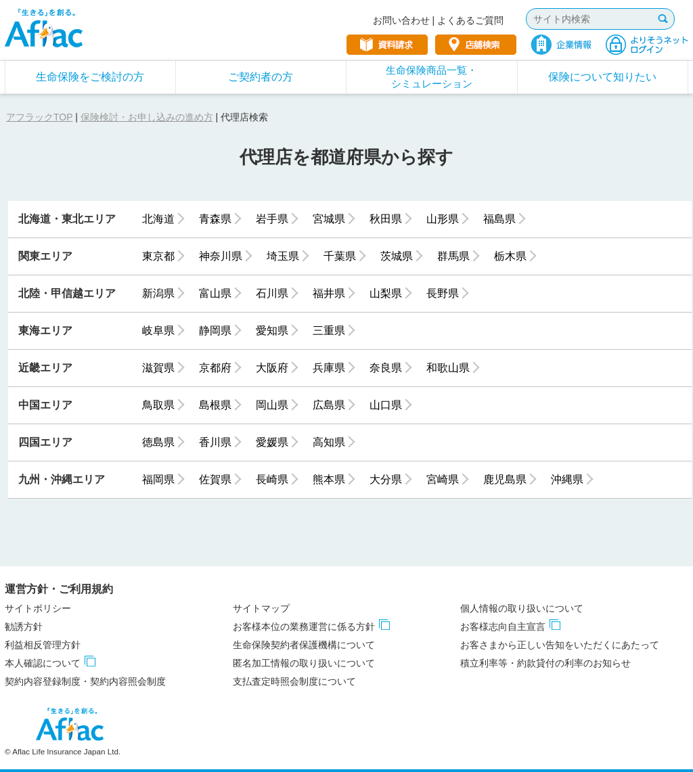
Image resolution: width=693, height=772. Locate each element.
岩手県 (272, 219)
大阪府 (272, 367)
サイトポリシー (38, 608)
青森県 (215, 219)
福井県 (329, 293)
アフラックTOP (39, 117)
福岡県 (158, 479)
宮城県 (329, 219)
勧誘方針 (24, 626)
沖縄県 (567, 479)
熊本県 (329, 479)
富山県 (215, 293)
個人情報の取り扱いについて (521, 608)
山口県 (386, 405)
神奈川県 (220, 256)
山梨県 (386, 293)
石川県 (272, 293)
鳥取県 (158, 405)
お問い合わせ (401, 20)
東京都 (158, 256)
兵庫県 (329, 367)
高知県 (329, 442)
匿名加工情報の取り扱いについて (304, 663)
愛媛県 (272, 442)
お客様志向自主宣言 (502, 626)
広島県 (329, 405)
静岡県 (215, 330)
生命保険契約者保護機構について (304, 644)
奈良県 (386, 367)
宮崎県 (442, 479)
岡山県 (272, 405)
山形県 (442, 219)
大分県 (386, 479)
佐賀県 (215, 479)
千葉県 (339, 256)
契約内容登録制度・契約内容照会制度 (85, 681)
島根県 (215, 405)
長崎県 (272, 479)
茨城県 (396, 256)
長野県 (442, 293)
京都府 (215, 367)
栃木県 (510, 256)
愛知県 (272, 330)
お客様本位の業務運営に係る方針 (304, 626)
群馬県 (453, 256)
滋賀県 (158, 367)
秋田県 (386, 219)
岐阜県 (158, 330)
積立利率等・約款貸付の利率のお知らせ (545, 663)
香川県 (215, 442)
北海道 (158, 219)
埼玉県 (283, 256)
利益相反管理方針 (43, 644)
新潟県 (158, 293)
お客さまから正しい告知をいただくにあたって (559, 644)
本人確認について (43, 663)
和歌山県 (448, 367)
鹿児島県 (505, 479)
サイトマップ (261, 608)
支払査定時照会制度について (294, 681)
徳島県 (158, 442)
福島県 (499, 219)
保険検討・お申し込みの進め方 (147, 117)
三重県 (329, 330)
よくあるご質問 (470, 20)
